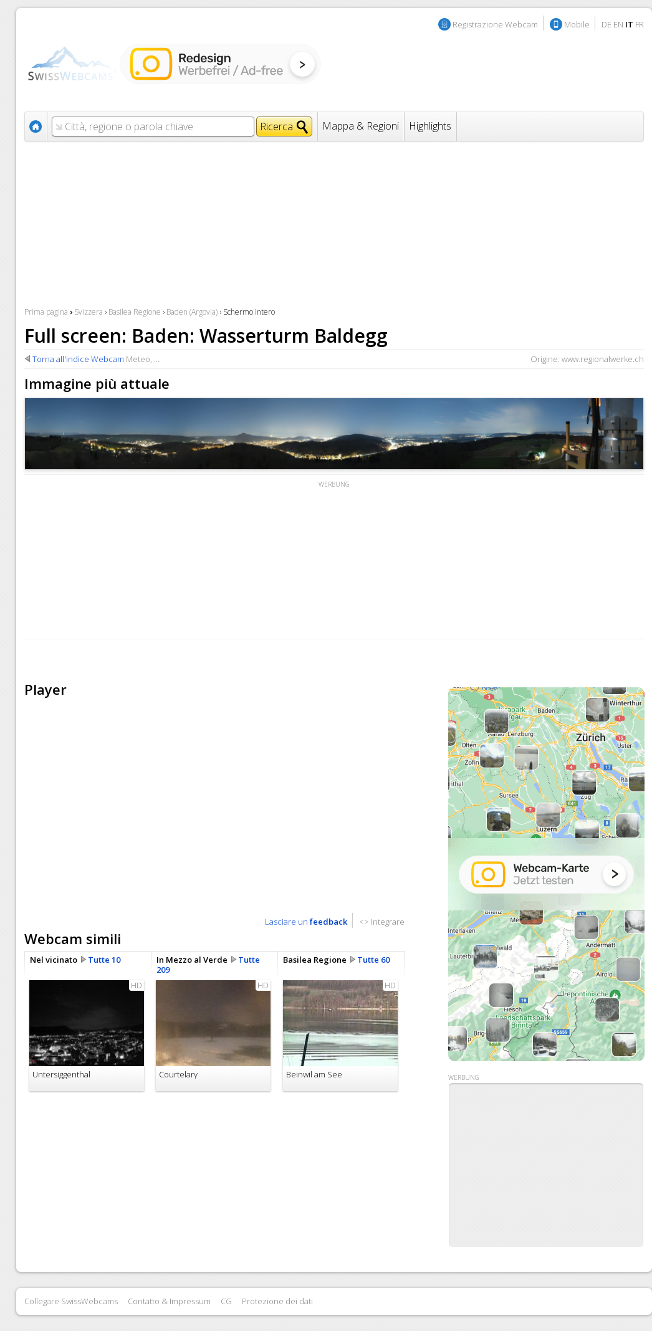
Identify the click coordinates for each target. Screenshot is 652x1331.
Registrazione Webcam (495, 24)
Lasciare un (306, 921)
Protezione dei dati (277, 1301)
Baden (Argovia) (192, 312)
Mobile (577, 24)
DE (606, 24)
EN (618, 24)
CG (226, 1301)
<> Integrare (382, 921)
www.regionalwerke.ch (603, 359)
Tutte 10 (104, 959)
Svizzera (88, 312)
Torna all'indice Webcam (78, 359)
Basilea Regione (134, 312)
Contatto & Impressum (169, 1301)
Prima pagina (46, 312)
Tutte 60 (373, 959)
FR (639, 24)
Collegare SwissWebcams (71, 1301)
